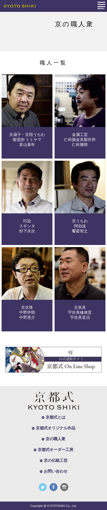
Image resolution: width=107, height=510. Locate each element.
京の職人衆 (55, 439)
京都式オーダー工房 (55, 449)
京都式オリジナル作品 (55, 428)
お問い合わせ (55, 471)
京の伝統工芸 (55, 460)
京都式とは (55, 417)
